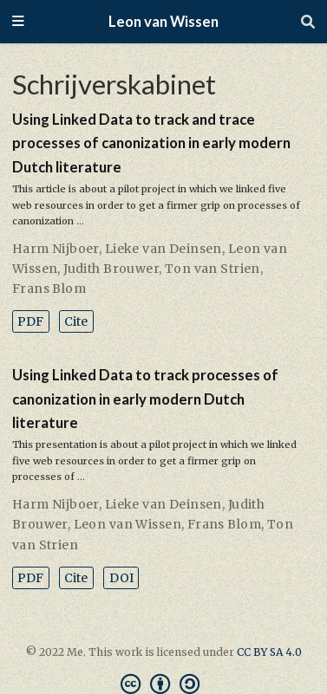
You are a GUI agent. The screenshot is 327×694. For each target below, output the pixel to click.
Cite (76, 321)
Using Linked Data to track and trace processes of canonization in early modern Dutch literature (151, 143)
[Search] (308, 21)
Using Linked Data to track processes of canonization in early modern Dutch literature (145, 398)
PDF (30, 321)
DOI (121, 578)
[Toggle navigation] (18, 22)
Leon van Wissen (163, 21)
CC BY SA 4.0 (269, 651)
